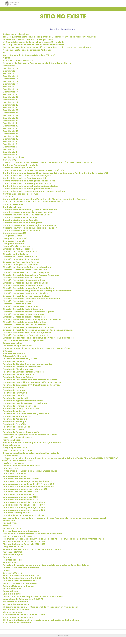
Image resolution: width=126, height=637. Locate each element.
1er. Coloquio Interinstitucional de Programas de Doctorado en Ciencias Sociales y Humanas (49, 36)
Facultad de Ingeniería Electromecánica (23, 400)
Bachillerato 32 (10, 131)
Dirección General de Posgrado (18, 301)
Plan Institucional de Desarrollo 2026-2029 (24, 544)
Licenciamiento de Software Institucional (23, 515)
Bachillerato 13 (10, 76)
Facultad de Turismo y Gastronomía (21, 432)
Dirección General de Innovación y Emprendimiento (29, 288)
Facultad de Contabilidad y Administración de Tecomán (31, 385)
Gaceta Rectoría (11, 445)
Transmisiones (10, 591)
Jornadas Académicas (14, 473)
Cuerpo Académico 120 (14, 233)
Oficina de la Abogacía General (19, 536)
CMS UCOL (8, 196)
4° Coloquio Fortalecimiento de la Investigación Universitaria (33, 42)
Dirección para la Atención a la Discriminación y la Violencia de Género (38, 337)
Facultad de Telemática (15, 424)
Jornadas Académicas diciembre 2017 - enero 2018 (29, 484)
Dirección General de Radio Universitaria (23, 309)
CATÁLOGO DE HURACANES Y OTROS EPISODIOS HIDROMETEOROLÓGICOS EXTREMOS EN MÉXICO (48, 162)
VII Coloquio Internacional (16, 604)
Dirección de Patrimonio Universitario (21, 259)
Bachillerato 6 (10, 146)
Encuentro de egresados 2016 (18, 345)
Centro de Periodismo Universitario (20, 165)
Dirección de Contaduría (15, 254)
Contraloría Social (12, 207)
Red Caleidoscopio (12, 559)
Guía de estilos (10, 455)
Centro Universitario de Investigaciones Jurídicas (28, 183)
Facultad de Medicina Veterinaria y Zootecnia (26, 413)
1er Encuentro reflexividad (16, 34)
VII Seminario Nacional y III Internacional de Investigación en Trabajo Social (40, 607)
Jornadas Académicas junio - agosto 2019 (24, 510)
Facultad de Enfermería (15, 392)
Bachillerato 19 (10, 91)
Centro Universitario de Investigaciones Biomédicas (29, 180)
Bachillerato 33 (10, 133)
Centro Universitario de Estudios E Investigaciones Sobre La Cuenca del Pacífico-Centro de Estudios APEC (56, 173)
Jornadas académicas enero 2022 (20, 494)
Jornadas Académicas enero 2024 (20, 499)
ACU (5, 52)
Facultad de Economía (14, 390)
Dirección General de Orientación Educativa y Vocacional (31, 298)
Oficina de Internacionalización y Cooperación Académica (32, 533)
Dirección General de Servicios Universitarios (25, 324)
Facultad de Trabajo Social (16, 426)
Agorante (8, 57)
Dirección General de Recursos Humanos (23, 314)
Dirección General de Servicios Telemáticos (24, 322)
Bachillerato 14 (10, 78)
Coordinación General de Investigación (22, 222)
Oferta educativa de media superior (21, 531)
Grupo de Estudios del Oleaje (17, 450)
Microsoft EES (9, 525)
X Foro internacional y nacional (18, 617)
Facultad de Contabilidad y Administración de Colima (30, 379)
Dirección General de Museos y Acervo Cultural (26, 296)
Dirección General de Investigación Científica (25, 293)
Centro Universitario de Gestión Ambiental (24, 178)
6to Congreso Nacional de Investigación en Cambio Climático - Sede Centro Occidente (47, 47)
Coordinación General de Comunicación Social (26, 214)
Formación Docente (13, 440)
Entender (7, 351)
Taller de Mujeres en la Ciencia (18, 586)
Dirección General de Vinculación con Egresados (27, 332)
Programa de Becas (13, 546)
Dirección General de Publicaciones (20, 306)
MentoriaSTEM (10, 523)
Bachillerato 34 (10, 136)
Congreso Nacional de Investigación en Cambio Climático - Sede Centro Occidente (45, 199)
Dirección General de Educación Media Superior (26, 282)
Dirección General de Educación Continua (24, 280)
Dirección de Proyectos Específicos (20, 264)
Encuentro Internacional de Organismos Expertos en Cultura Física (36, 348)
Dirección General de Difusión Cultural (22, 277)
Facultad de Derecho (13, 387)
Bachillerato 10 (10, 68)
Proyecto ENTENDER (12, 552)
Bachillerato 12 (10, 73)
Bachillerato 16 (10, 84)
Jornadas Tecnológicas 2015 (17, 512)
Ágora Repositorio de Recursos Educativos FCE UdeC (29, 55)
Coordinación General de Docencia (20, 217)
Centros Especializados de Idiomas (20, 194)
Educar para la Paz (12, 343)
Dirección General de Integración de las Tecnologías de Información (37, 290)
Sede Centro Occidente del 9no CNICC (22, 578)
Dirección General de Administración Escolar (25, 269)
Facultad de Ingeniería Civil (16, 398)
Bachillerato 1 (9, 65)
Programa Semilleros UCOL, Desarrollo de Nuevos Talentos (32, 549)
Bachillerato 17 (10, 86)
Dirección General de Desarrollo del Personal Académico (31, 275)
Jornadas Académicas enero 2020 (20, 491)
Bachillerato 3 (10, 123)
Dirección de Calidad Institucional (20, 251)
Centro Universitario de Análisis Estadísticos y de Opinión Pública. (36, 170)
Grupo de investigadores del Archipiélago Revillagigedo (31, 453)
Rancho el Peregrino (13, 554)
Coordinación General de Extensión (20, 220)
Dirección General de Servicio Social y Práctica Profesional (32, 319)
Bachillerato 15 (10, 81)
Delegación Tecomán (13, 243)
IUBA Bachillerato (11, 468)
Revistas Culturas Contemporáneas (21, 567)
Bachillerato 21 (10, 99)
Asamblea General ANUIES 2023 (18, 60)
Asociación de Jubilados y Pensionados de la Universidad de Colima (37, 63)
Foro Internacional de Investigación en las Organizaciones (32, 442)
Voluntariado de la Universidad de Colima (24, 614)
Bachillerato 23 (10, 105)
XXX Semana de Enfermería (17, 622)
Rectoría (7, 557)
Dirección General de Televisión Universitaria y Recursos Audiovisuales (38, 330)
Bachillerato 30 (10, 125)
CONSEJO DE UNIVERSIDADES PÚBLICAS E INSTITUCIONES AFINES (33, 201)
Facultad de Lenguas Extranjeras (19, 406)
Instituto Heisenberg (13, 463)
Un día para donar (12, 593)
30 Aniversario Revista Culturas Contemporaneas (28, 39)
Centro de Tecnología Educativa (19, 167)
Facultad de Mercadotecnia (17, 416)
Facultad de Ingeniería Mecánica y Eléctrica (25, 403)
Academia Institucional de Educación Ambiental (27, 50)
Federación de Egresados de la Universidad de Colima (30, 434)
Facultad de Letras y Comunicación (21, 408)
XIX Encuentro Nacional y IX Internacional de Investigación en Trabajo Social (41, 620)
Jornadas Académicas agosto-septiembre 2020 (27, 481)
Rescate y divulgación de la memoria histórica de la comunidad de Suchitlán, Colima (46, 565)
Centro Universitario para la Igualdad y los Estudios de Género (34, 191)
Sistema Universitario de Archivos (20, 583)
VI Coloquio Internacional (15, 601)
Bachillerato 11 (10, 71)
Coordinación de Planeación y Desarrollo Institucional (30, 209)
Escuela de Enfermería (14, 353)
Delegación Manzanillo (14, 241)
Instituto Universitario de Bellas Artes (21, 465)
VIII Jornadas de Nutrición (16, 609)
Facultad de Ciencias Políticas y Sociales (23, 371)
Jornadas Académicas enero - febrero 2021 (25, 489)
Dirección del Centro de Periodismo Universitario (27, 267)
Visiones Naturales (12, 612)
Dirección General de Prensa (17, 303)
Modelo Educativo (12, 528)
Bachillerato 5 (10, 144)
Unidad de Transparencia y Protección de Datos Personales (33, 596)
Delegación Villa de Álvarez (16, 246)
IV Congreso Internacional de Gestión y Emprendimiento (31, 470)
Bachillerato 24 (10, 107)
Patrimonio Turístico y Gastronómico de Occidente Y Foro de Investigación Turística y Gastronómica (53, 538)
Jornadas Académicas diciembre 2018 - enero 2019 (29, 486)
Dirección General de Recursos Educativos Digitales (28, 311)
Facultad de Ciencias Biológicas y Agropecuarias (27, 364)
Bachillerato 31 (10, 128)
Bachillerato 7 (10, 149)
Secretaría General (12, 573)
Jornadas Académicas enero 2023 (20, 497)
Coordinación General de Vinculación (21, 230)
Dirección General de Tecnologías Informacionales (28, 327)
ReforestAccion (10, 562)
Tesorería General (12, 588)
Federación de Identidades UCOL (19, 437)
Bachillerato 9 (10, 154)
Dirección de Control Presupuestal (20, 256)
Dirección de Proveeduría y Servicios (21, 262)
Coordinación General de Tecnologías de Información (30, 225)
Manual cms (9, 520)
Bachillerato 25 (10, 110)
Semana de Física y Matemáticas (20, 580)
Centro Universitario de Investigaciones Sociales (27, 188)
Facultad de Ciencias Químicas (18, 374)
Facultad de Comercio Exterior (18, 377)
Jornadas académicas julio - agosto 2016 (24, 502)
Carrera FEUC (9, 160)
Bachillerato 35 (10, 139)
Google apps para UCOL (15, 447)
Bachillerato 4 (10, 141)
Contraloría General (13, 204)
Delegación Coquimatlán (15, 238)
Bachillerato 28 (10, 118)
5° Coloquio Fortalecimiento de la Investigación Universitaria (33, 44)
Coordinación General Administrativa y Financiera (28, 212)
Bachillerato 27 (10, 115)
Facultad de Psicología (14, 421)
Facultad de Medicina (14, 411)
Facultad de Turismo (13, 429)
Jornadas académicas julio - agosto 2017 (24, 504)
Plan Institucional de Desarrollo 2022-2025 (24, 541)
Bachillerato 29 (10, 120)
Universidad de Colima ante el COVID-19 (23, 599)
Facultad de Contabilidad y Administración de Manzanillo (32, 382)
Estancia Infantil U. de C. (15, 356)
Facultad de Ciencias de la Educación (22, 366)
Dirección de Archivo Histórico (18, 248)
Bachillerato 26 (10, 112)
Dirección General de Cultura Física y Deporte (26, 272)
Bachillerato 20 (10, 97)
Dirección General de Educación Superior (23, 285)
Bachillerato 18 (10, 89)
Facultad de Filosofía (13, 395)
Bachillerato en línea (13, 157)
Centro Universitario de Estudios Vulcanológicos (27, 175)
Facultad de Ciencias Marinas (18, 369)
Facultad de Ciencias (13, 361)
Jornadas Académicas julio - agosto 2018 (24, 507)
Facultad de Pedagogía (15, 419)
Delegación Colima (12, 235)
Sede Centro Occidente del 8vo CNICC (22, 575)
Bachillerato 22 (10, 102)
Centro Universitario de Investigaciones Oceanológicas (30, 186)
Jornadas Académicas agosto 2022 (21, 478)
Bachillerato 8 (10, 152)
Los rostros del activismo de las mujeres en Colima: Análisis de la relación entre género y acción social (54, 518)
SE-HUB (6, 570)
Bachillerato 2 (10, 94)
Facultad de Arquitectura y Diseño (20, 358)
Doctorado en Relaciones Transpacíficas (23, 340)
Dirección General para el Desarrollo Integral (25, 335)
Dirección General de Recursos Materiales (24, 316)
